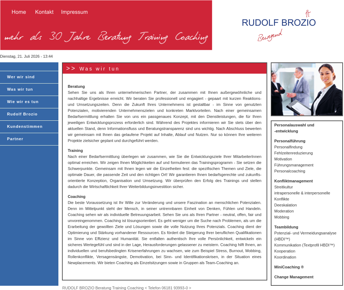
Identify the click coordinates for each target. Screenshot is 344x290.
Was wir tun (20, 89)
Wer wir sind (21, 77)
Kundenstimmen (24, 126)
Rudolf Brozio (22, 114)
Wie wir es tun (23, 101)
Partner (15, 139)
